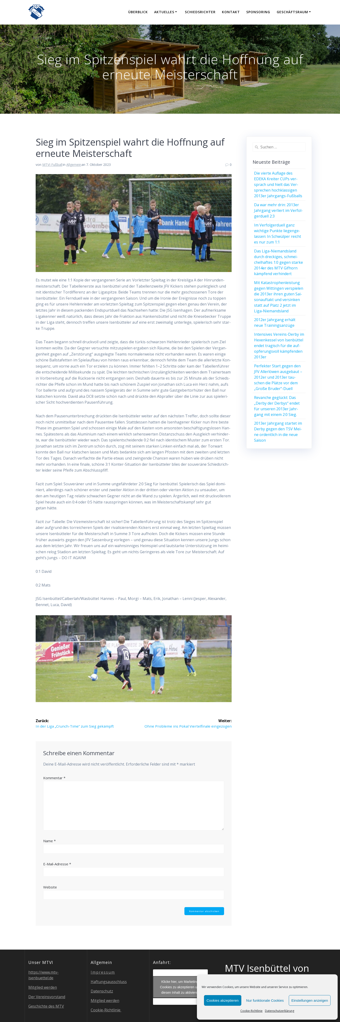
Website (50, 887)
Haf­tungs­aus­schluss (109, 981)
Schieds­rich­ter (200, 12)
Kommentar (54, 778)
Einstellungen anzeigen (309, 1000)
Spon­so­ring (258, 12)
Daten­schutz (102, 991)
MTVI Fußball (52, 164)
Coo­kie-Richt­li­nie (251, 1011)
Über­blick (138, 12)
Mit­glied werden (42, 987)
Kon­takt (231, 12)
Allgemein (73, 164)
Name (49, 841)
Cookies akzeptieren (223, 1000)
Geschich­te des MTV (46, 1006)
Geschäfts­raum (292, 12)
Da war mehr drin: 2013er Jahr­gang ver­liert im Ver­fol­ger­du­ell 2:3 (278, 210)
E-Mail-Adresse (57, 864)
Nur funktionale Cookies (265, 1000)
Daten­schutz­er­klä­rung (279, 1011)
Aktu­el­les (164, 12)
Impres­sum (103, 972)
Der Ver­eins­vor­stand (46, 996)
